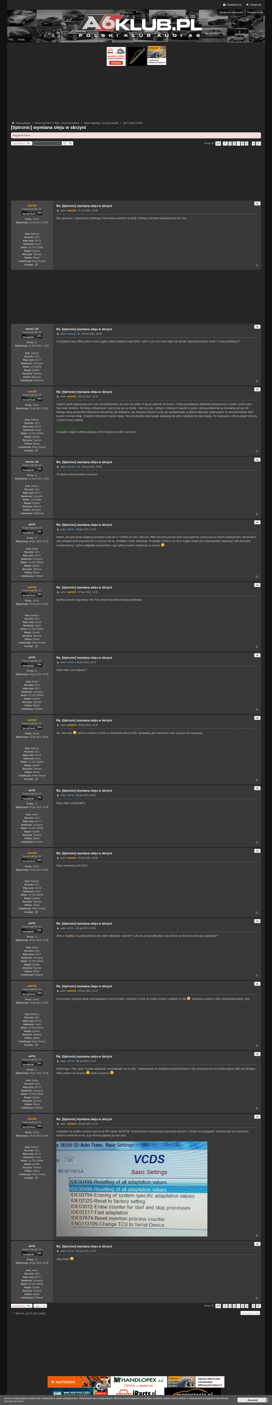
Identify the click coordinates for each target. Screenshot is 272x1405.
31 (36, 342)
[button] (218, 143)
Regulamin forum (21, 135)
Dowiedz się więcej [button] (14, 1401)
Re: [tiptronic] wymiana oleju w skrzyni (84, 206)
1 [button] (230, 143)
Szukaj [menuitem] (21, 39)
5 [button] (246, 143)
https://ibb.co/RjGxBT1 (70, 803)
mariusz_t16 (32, 329)
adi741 (32, 524)
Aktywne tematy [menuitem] (255, 12)
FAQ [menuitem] (11, 39)
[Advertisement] (136, 94)
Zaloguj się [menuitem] (253, 4)
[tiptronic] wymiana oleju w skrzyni (48, 127)
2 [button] (234, 143)
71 (36, 538)
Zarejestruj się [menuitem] (231, 4)
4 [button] (242, 143)
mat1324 (31, 205)
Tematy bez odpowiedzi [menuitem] (231, 12)
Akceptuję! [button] (252, 1400)
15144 (36, 219)
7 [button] (253, 143)
